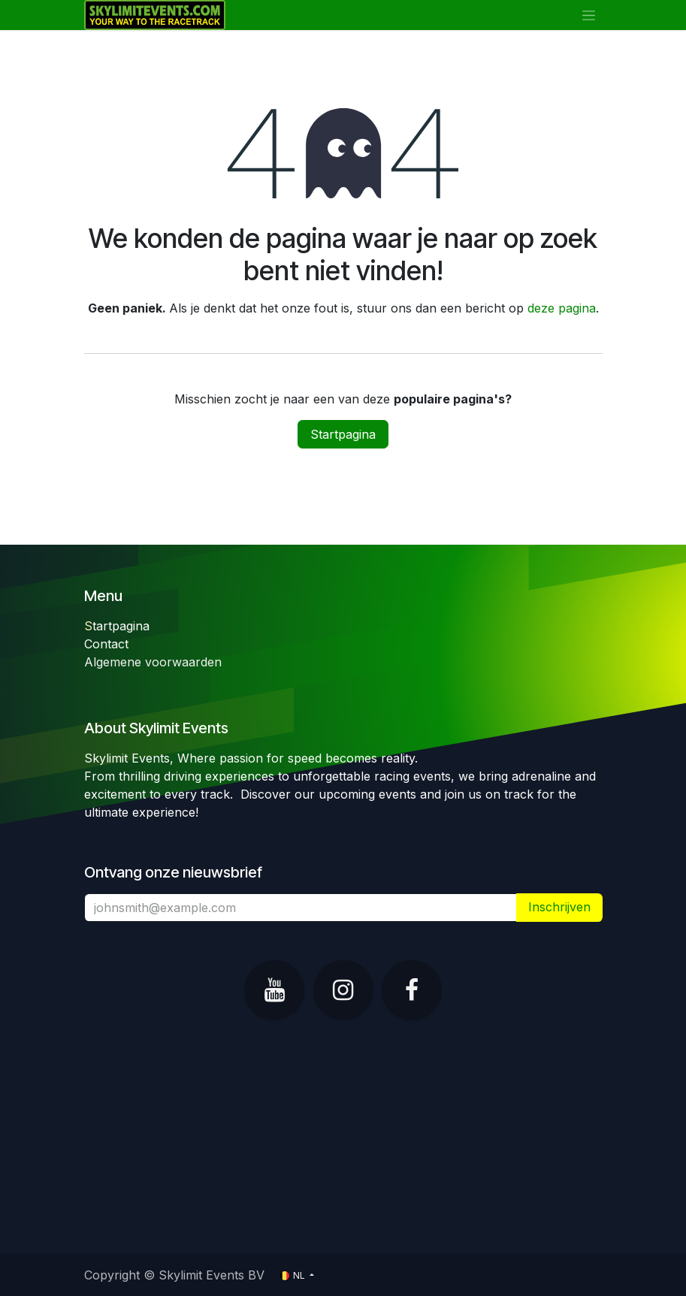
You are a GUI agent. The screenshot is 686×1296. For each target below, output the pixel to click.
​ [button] (559, 907)
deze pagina (561, 308)
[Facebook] (412, 990)
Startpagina (343, 434)
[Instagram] (343, 990)
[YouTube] (274, 990)
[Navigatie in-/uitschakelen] (589, 15)
